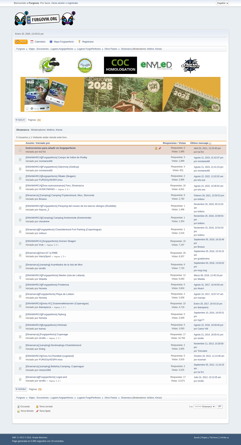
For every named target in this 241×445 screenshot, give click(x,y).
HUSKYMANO (47, 189)
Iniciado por (43, 143)
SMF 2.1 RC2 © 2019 (21, 437)
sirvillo (42, 268)
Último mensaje (201, 143)
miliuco (42, 233)
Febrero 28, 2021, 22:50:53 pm (209, 195)
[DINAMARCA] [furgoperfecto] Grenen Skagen (51, 241)
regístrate (72, 3)
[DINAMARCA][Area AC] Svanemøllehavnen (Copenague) (57, 303)
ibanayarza (45, 307)
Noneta (43, 288)
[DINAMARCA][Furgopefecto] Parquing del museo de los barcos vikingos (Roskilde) (71, 206)
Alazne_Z (44, 209)
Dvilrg (42, 349)
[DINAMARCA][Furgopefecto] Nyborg (46, 314)
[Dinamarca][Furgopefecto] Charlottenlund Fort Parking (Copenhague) (63, 229)
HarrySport (45, 256)
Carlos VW (203, 328)
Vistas (182, 143)
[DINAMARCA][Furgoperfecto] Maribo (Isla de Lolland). (55, 275)
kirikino (150, 49)
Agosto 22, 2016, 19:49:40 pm (208, 325)
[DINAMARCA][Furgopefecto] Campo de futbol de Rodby (56, 157)
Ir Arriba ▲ (224, 437)
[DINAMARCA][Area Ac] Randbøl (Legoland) (50, 355)
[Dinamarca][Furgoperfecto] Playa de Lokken (50, 294)
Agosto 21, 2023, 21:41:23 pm (208, 167)
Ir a (190, 406)
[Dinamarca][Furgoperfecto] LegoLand (46, 377)
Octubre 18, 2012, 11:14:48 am (209, 356)
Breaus (43, 199)
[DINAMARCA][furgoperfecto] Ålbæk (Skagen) (51, 176)
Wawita (43, 279)
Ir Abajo (20, 120)
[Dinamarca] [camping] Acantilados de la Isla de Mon (54, 264)
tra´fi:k (42, 151)
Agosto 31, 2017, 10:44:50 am (208, 284)
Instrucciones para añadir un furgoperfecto (51, 148)
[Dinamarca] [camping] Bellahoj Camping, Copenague (55, 366)
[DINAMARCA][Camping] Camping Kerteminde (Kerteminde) (58, 217)
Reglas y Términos (209, 437)
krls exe (201, 180)
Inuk (41, 244)
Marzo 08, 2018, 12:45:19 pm (208, 275)
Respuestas (170, 143)
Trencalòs (202, 351)
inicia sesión (58, 3)
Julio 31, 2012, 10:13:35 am (207, 377)
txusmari (202, 359)
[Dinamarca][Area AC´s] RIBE (42, 252)
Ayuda (196, 437)
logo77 (201, 320)
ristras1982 (45, 370)
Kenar (158, 49)
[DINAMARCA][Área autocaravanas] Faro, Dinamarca (55, 185)
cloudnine (44, 221)
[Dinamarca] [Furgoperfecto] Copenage (47, 334)
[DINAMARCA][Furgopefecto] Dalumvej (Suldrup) (52, 166)
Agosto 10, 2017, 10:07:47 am (208, 294)
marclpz (201, 298)
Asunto (30, 143)
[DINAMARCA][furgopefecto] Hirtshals (46, 325)
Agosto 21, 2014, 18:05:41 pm (208, 334)
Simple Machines (39, 437)
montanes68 (45, 161)
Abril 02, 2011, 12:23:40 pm (207, 148)
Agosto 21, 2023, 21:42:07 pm (208, 157)
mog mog (202, 270)
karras (42, 328)
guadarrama (204, 258)
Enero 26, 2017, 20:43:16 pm (208, 303)
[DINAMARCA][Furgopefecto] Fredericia (47, 284)
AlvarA (201, 288)
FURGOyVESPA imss (51, 179)
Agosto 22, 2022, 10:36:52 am (208, 186)
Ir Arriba (21, 389)
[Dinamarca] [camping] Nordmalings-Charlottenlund (53, 345)
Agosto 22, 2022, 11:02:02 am (208, 176)
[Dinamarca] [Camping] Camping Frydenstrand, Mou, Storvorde (60, 195)
